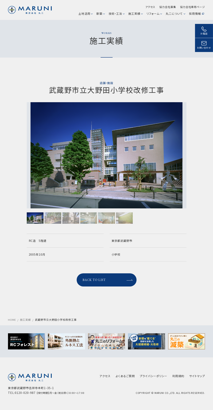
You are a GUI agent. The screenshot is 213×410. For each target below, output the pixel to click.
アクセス (150, 7)
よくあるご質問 (125, 376)
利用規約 (178, 376)
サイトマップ (197, 376)
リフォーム (154, 14)
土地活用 (85, 14)
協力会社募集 (167, 7)
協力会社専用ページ (192, 7)
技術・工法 (116, 14)
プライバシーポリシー (153, 376)
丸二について (175, 14)
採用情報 (196, 14)
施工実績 (135, 14)
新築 (100, 14)
